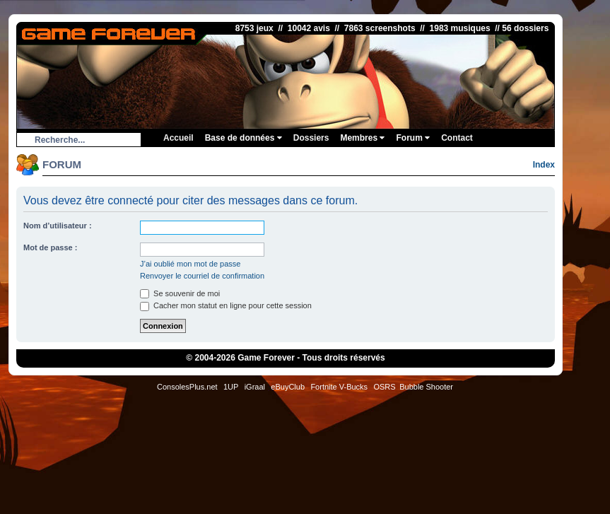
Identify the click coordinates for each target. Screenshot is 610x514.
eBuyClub (288, 386)
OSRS (384, 386)
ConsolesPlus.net (187, 386)
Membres (362, 138)
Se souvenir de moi (180, 293)
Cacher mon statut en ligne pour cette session (226, 305)
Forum (413, 138)
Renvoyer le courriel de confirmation (202, 275)
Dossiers (311, 138)
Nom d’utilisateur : (57, 225)
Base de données (243, 138)
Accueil (178, 138)
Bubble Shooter (426, 386)
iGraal (255, 386)
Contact (457, 138)
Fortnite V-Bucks (339, 386)
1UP (230, 386)
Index (544, 165)
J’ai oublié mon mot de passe (190, 263)
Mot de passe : (50, 247)
